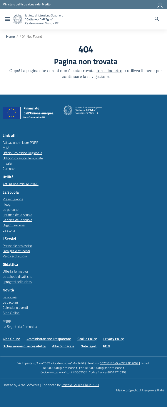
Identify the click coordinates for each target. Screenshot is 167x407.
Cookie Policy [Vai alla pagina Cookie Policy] (87, 338)
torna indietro (109, 70)
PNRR (7, 321)
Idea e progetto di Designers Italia (140, 390)
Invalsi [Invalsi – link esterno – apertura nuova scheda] (7, 163)
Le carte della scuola (17, 219)
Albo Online (11, 312)
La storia (9, 230)
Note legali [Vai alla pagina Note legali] (89, 346)
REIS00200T (79, 372)
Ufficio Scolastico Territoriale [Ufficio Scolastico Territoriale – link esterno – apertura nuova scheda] (23, 158)
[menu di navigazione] (7, 19)
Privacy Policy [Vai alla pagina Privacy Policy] (113, 338)
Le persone (10, 209)
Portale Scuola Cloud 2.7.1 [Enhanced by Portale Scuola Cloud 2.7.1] (80, 384)
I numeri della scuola (17, 214)
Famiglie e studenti (16, 250)
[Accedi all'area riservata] (160, 4)
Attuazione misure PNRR (20, 142)
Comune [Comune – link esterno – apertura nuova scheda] (9, 168)
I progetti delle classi (17, 281)
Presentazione (13, 199)
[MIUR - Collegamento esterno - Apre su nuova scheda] (26, 4)
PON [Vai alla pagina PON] (106, 346)
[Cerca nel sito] (156, 19)
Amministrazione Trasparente (49, 338)
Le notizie (10, 297)
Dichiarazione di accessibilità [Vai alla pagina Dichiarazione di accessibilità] (24, 346)
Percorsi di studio (15, 256)
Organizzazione (14, 225)
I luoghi (8, 204)
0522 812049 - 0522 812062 (119, 363)
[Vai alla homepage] (17, 19)
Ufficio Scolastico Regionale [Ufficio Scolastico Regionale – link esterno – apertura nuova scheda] (22, 152)
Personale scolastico (17, 245)
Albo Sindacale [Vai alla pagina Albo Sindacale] (63, 346)
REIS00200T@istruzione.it (60, 367)
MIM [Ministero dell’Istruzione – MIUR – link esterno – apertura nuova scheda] (6, 147)
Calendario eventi (15, 307)
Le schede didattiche (17, 276)
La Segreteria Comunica (20, 326)
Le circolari (10, 302)
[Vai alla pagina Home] (10, 36)
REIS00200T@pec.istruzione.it (104, 367)
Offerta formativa (15, 271)
